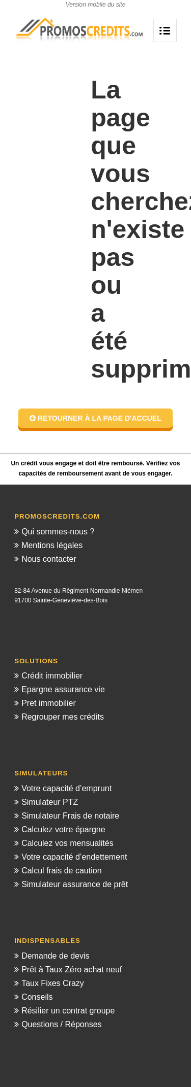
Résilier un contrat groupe (68, 1010)
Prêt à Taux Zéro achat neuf (71, 969)
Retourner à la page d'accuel (95, 418)
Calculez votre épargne (63, 829)
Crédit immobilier (52, 675)
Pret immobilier (48, 703)
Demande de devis (55, 956)
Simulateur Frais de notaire (70, 815)
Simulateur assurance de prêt (74, 884)
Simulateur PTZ (49, 802)
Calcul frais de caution (61, 870)
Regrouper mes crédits (62, 716)
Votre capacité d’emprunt (66, 788)
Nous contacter (48, 559)
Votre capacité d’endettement (74, 857)
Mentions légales (52, 545)
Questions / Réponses (61, 1024)
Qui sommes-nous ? (57, 531)
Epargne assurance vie (63, 689)
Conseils (36, 997)
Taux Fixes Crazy (52, 983)
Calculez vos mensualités (67, 843)
